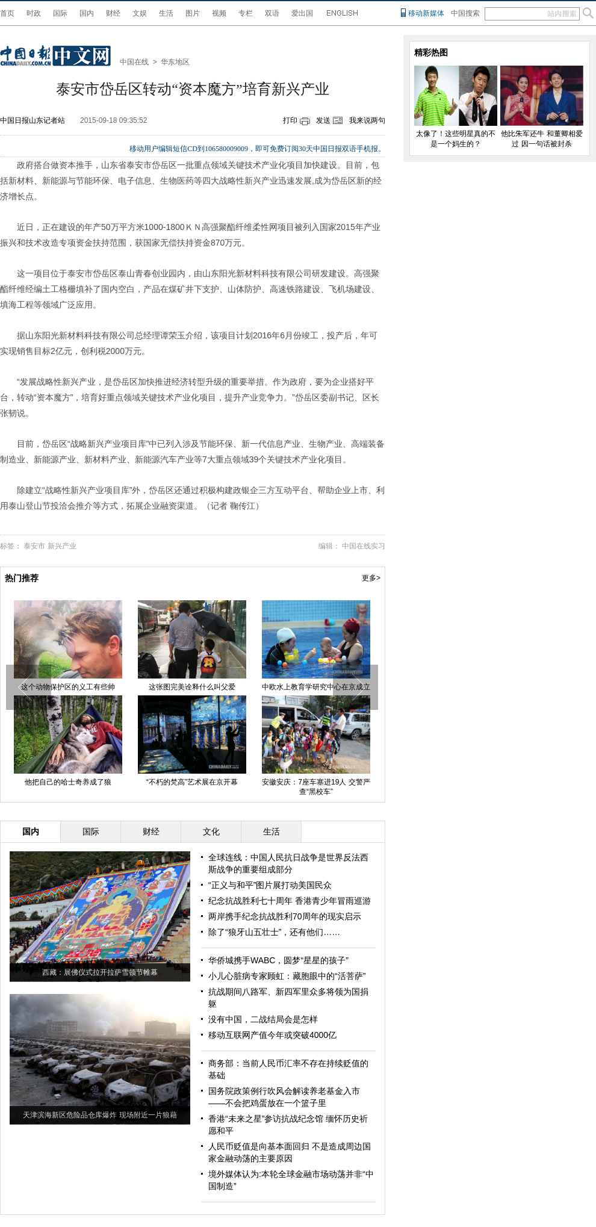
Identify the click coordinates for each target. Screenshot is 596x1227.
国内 (86, 13)
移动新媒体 (426, 13)
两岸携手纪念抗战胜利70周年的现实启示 (284, 916)
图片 (192, 13)
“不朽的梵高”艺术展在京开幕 (192, 782)
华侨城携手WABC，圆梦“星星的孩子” (278, 960)
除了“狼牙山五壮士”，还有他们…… (274, 932)
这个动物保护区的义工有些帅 (68, 687)
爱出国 (302, 13)
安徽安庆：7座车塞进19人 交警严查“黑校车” (316, 787)
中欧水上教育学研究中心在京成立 (316, 687)
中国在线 (134, 62)
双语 (272, 13)
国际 (60, 13)
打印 (290, 120)
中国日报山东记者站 (32, 120)
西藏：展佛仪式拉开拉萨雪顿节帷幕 (100, 972)
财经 (113, 13)
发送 (323, 120)
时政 (33, 13)
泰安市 (34, 546)
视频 (219, 13)
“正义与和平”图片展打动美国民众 (270, 885)
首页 (7, 13)
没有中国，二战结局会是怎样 (263, 1019)
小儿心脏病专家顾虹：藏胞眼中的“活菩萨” (286, 976)
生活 (166, 13)
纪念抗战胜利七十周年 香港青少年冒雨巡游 (289, 900)
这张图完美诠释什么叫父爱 (192, 687)
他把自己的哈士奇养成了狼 (68, 782)
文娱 (139, 13)
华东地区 (175, 62)
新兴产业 (62, 546)
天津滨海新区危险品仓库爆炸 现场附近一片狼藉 (99, 1115)
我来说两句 (367, 120)
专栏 (245, 13)
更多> (371, 578)
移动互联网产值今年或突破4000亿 (272, 1035)
